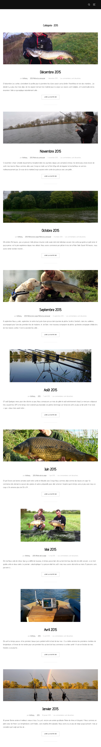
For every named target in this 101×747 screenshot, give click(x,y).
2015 (31, 78)
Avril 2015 (50, 629)
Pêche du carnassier (39, 78)
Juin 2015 (50, 468)
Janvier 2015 (50, 708)
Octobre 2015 (50, 230)
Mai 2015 (50, 549)
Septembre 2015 (50, 309)
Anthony (25, 78)
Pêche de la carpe (33, 237)
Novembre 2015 (50, 151)
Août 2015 (50, 389)
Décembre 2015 (50, 71)
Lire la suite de (51, 97)
